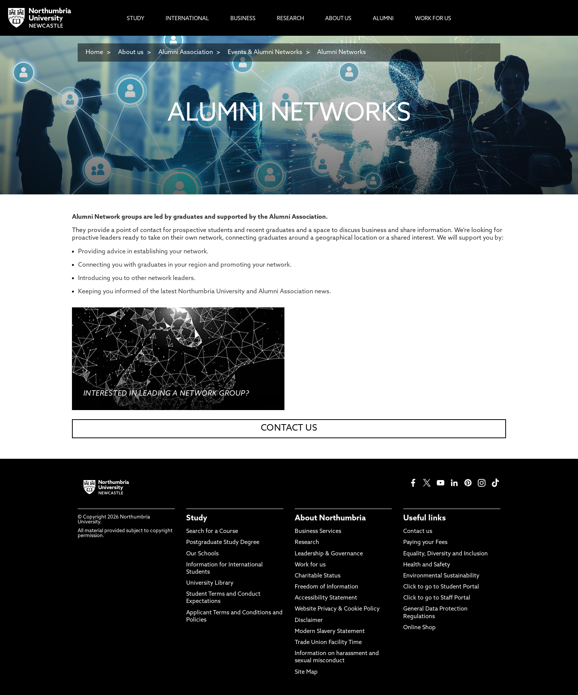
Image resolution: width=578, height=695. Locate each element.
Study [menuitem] (135, 19)
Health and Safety (426, 565)
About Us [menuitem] (338, 19)
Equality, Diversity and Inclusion (445, 554)
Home (94, 52)
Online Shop (419, 628)
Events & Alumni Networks (265, 52)
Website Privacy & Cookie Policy (337, 609)
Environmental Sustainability (441, 576)
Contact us (417, 531)
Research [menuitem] (290, 19)
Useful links (424, 518)
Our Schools (202, 554)
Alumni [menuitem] (383, 19)
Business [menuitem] (242, 19)
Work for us (310, 565)
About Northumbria (330, 518)
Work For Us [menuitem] (433, 19)
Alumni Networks (341, 52)
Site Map (306, 672)
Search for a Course (212, 531)
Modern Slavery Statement (330, 632)
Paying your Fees (425, 543)
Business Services (318, 531)
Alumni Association (185, 52)
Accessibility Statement (326, 598)
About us (131, 52)
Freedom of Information (326, 587)
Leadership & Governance (329, 554)
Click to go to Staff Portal (436, 598)
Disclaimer (309, 620)
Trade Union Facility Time (328, 643)
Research (307, 543)
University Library (209, 583)
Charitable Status (317, 576)
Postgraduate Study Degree (222, 543)
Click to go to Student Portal (441, 587)
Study (196, 518)
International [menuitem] (187, 19)
